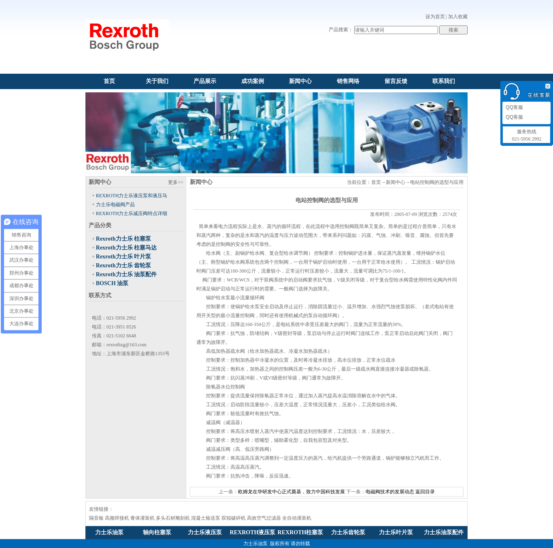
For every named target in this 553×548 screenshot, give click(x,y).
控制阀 (347, 226)
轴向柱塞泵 (157, 532)
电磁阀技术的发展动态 (390, 492)
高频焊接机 (117, 518)
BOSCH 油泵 (112, 283)
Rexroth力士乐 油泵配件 (126, 274)
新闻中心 (300, 81)
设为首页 (435, 16)
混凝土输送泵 (205, 518)
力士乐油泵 (109, 532)
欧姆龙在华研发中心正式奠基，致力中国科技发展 (291, 492)
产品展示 (205, 81)
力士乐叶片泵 (396, 532)
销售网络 (348, 81)
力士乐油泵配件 (444, 532)
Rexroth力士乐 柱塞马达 (126, 248)
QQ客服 (513, 107)
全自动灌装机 (296, 518)
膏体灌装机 (142, 518)
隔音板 (96, 518)
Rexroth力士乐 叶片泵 (123, 257)
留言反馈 (396, 81)
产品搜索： (341, 29)
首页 (109, 81)
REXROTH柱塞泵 (300, 532)
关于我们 (157, 81)
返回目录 (425, 492)
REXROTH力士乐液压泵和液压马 (132, 195)
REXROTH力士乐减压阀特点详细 (132, 213)
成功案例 (252, 81)
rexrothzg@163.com (126, 345)
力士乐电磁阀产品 (115, 204)
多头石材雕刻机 (173, 518)
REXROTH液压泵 (253, 532)
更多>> (175, 182)
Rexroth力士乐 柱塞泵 (123, 239)
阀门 (211, 333)
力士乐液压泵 (205, 532)
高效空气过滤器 (264, 518)
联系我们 (443, 81)
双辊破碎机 (233, 518)
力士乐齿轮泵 (348, 532)
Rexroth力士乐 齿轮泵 (123, 265)
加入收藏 (458, 16)
